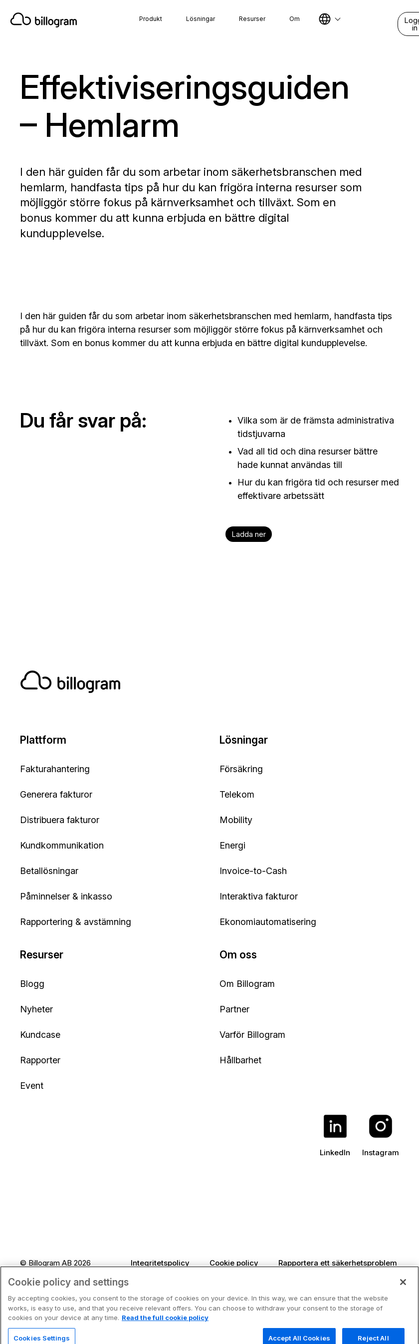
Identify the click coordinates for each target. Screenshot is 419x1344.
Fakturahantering (55, 769)
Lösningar (200, 18)
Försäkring (241, 769)
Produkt (150, 18)
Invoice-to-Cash (253, 871)
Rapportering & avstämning (75, 921)
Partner (234, 1009)
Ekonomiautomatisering (267, 921)
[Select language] (330, 19)
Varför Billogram (252, 1034)
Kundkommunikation (62, 845)
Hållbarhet (240, 1060)
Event (31, 1085)
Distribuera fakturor (59, 820)
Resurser (252, 18)
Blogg (32, 983)
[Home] (43, 20)
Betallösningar (49, 871)
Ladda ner (248, 534)
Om (294, 18)
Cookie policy (234, 1263)
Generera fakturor (56, 794)
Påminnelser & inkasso (66, 896)
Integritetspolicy (160, 1263)
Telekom (236, 794)
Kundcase (40, 1034)
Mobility (235, 820)
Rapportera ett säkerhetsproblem (337, 1263)
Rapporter (40, 1060)
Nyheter (36, 1009)
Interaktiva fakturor (258, 896)
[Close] (403, 1294)
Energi (232, 845)
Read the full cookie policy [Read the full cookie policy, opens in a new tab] (165, 1330)
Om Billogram (247, 983)
